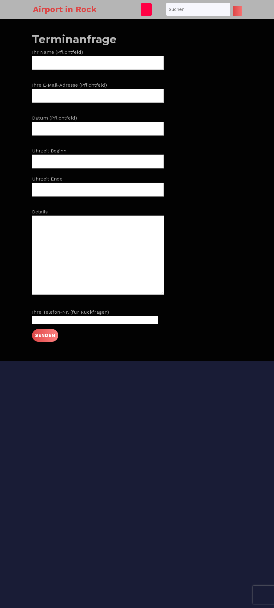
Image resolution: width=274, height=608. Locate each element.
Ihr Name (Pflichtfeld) (98, 57)
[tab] (146, 9)
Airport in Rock (65, 9)
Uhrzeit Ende (98, 184)
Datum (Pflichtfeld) (98, 123)
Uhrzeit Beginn (98, 156)
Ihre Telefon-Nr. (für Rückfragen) (95, 316)
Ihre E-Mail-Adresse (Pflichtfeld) (98, 90)
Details (98, 256)
